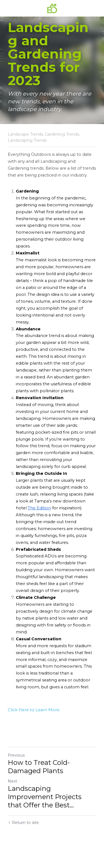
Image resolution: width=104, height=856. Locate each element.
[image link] (52, 8)
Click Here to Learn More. (34, 709)
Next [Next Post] (12, 781)
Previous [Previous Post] (16, 755)
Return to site (23, 822)
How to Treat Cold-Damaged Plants (39, 766)
